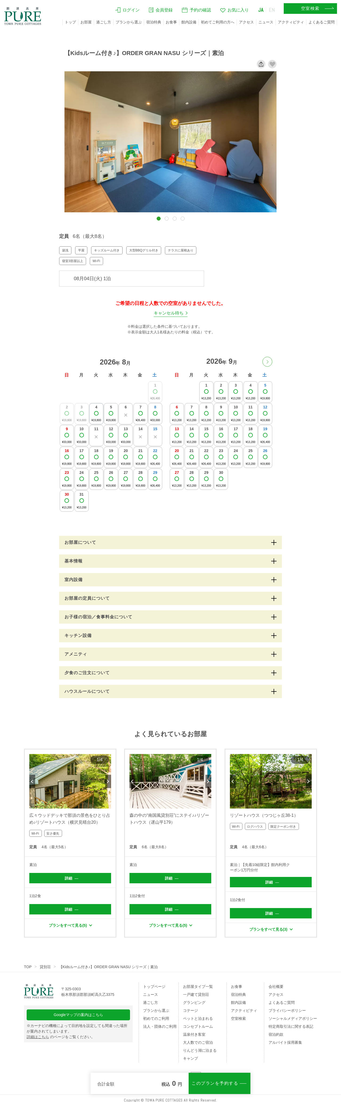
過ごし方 (103, 22)
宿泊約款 (276, 1034)
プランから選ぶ (129, 22)
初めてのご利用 (156, 1018)
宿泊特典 (153, 22)
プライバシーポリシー (287, 1010)
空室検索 (238, 1018)
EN (272, 9)
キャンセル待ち (169, 313)
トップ (70, 22)
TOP (28, 967)
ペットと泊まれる (198, 1018)
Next (108, 781)
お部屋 (86, 22)
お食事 (171, 22)
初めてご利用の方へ (217, 22)
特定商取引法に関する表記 (291, 1026)
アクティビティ (291, 22)
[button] (159, 219)
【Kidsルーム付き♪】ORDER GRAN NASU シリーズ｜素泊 (108, 967)
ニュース (265, 22)
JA (260, 9)
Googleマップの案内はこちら (78, 1015)
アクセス (246, 22)
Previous (32, 781)
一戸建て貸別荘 (196, 994)
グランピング (194, 1002)
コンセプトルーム (198, 1026)
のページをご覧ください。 (61, 1037)
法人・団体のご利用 (160, 1026)
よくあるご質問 (321, 22)
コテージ (190, 1010)
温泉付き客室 (194, 1034)
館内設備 (188, 22)
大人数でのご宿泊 (198, 1042)
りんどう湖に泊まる (200, 1050)
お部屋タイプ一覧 (198, 986)
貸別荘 (45, 967)
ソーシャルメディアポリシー (293, 1018)
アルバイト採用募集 (285, 1042)
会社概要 (276, 986)
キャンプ (190, 1058)
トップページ (154, 986)
